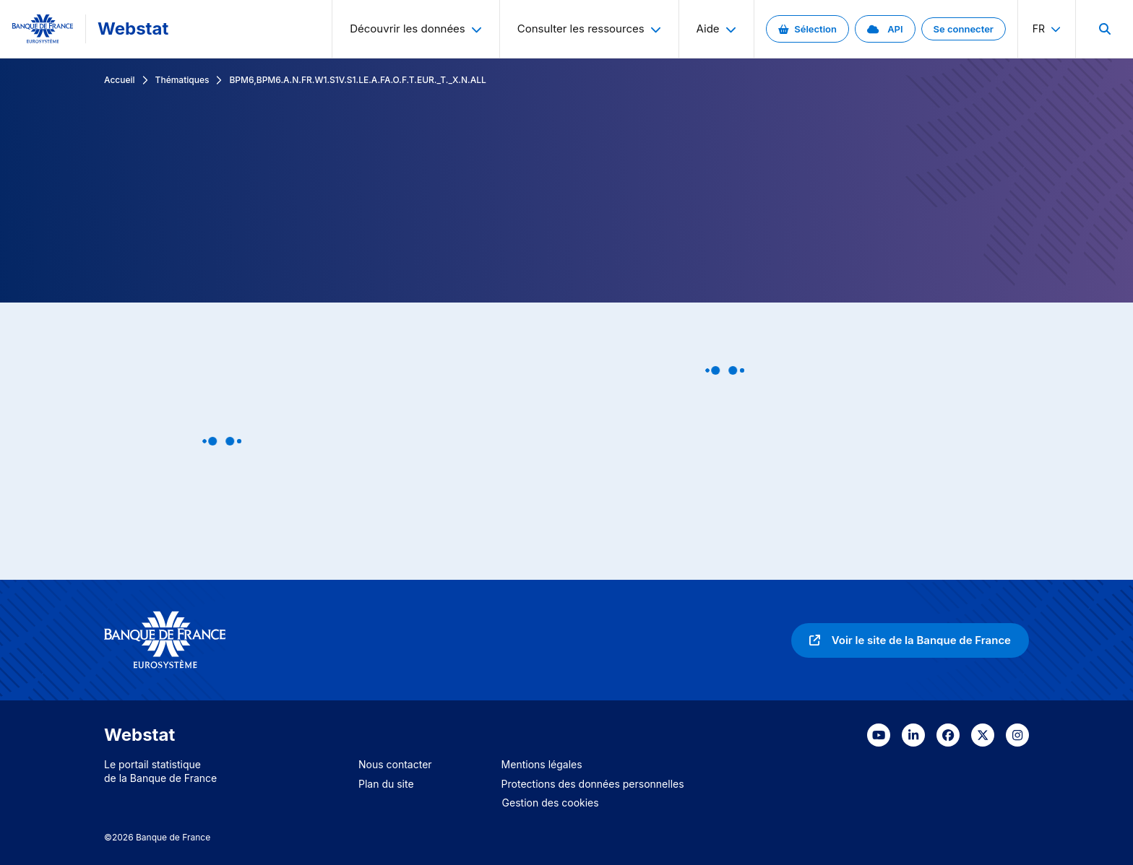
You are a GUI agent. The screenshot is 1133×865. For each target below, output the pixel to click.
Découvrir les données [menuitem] (416, 28)
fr (1047, 28)
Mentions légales (541, 764)
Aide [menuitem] (716, 28)
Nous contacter (395, 764)
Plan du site (386, 784)
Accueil (119, 79)
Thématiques (182, 79)
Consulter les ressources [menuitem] (589, 28)
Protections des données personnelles (592, 784)
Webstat (133, 28)
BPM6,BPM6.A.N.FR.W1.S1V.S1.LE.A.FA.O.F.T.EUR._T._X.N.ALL (357, 79)
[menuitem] (1104, 29)
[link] (807, 29)
